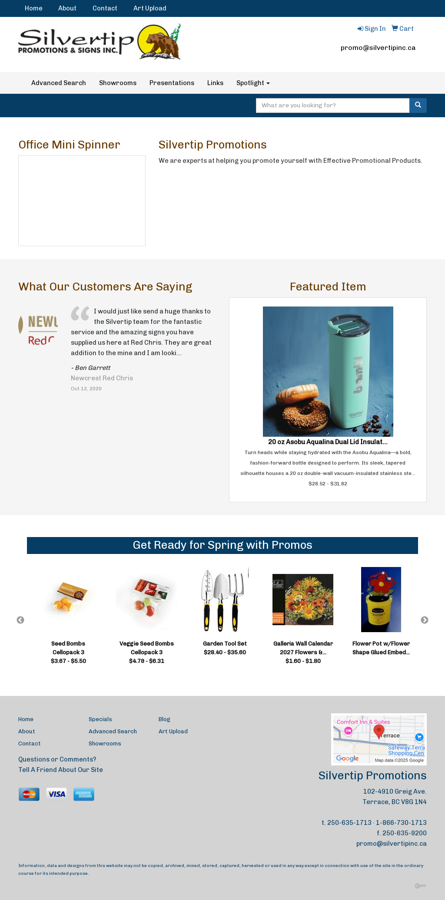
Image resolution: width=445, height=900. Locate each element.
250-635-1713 (349, 823)
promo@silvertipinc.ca (378, 47)
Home (34, 8)
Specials (100, 719)
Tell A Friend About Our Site (60, 770)
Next (424, 620)
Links (215, 83)
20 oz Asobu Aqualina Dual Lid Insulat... (328, 442)
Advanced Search (58, 83)
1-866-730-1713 (401, 823)
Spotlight (253, 83)
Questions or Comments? (57, 759)
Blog (164, 719)
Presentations (171, 83)
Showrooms (117, 83)
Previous (20, 620)
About (67, 8)
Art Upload (149, 8)
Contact (105, 8)
